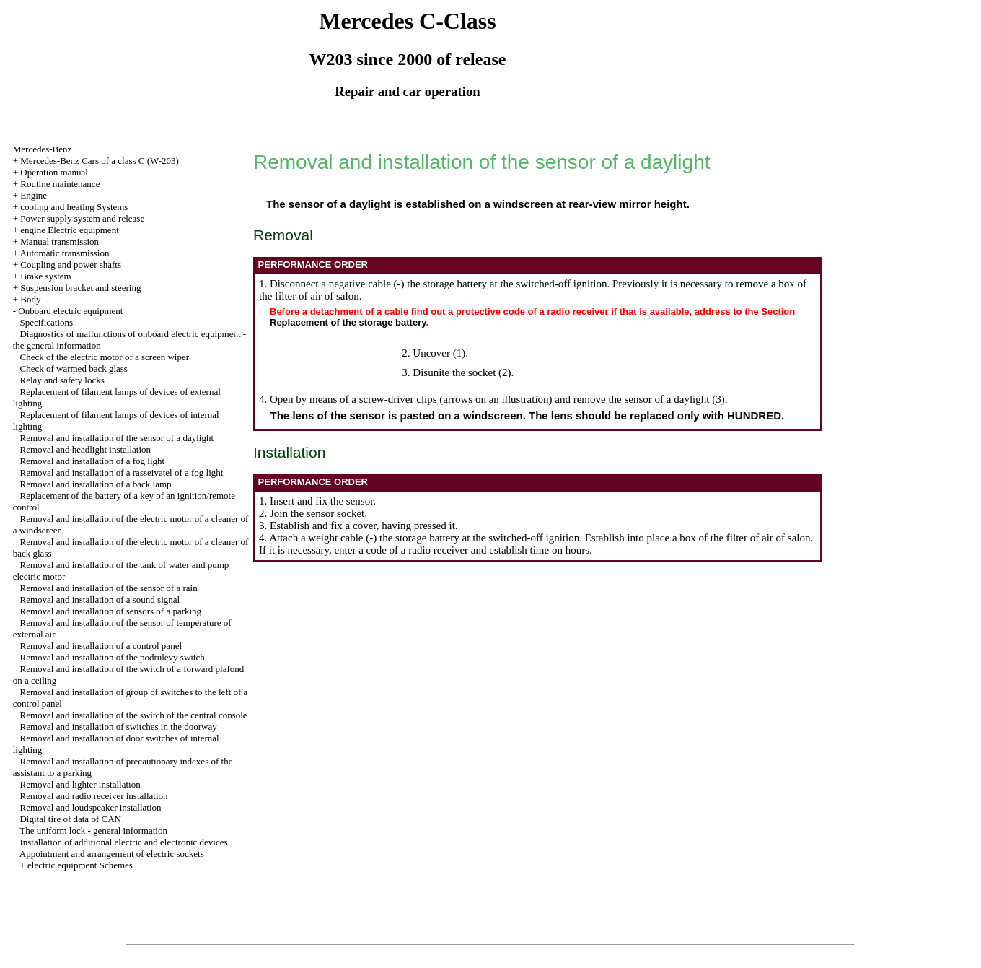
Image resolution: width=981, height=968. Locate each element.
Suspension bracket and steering (80, 287)
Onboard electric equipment (70, 310)
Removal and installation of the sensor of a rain (108, 588)
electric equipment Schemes (80, 865)
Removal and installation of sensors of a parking (110, 611)
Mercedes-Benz (42, 149)
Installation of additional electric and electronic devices (123, 842)
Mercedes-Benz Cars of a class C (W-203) (99, 160)
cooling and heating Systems (74, 206)
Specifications (46, 322)
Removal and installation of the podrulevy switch (111, 657)
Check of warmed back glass (73, 368)
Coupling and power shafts (70, 264)
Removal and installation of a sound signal (99, 599)
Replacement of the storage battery (348, 322)
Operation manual (54, 172)
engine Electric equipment (69, 229)
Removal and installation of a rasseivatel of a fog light (121, 472)
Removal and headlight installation (85, 449)
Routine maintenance (60, 183)
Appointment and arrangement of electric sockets (111, 853)
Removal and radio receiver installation (93, 795)
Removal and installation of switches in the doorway (117, 726)
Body (30, 299)
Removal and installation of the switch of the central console (133, 715)
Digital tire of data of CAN (69, 819)
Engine (33, 195)
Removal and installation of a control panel (100, 645)
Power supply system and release (82, 218)
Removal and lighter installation (79, 784)
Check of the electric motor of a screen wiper (104, 357)
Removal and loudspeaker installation (90, 807)
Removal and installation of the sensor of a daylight (116, 437)
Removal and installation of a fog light (91, 460)
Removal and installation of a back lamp (95, 484)
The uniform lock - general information (93, 830)
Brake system (45, 276)
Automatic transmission (65, 253)
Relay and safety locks (61, 380)
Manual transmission (59, 241)
